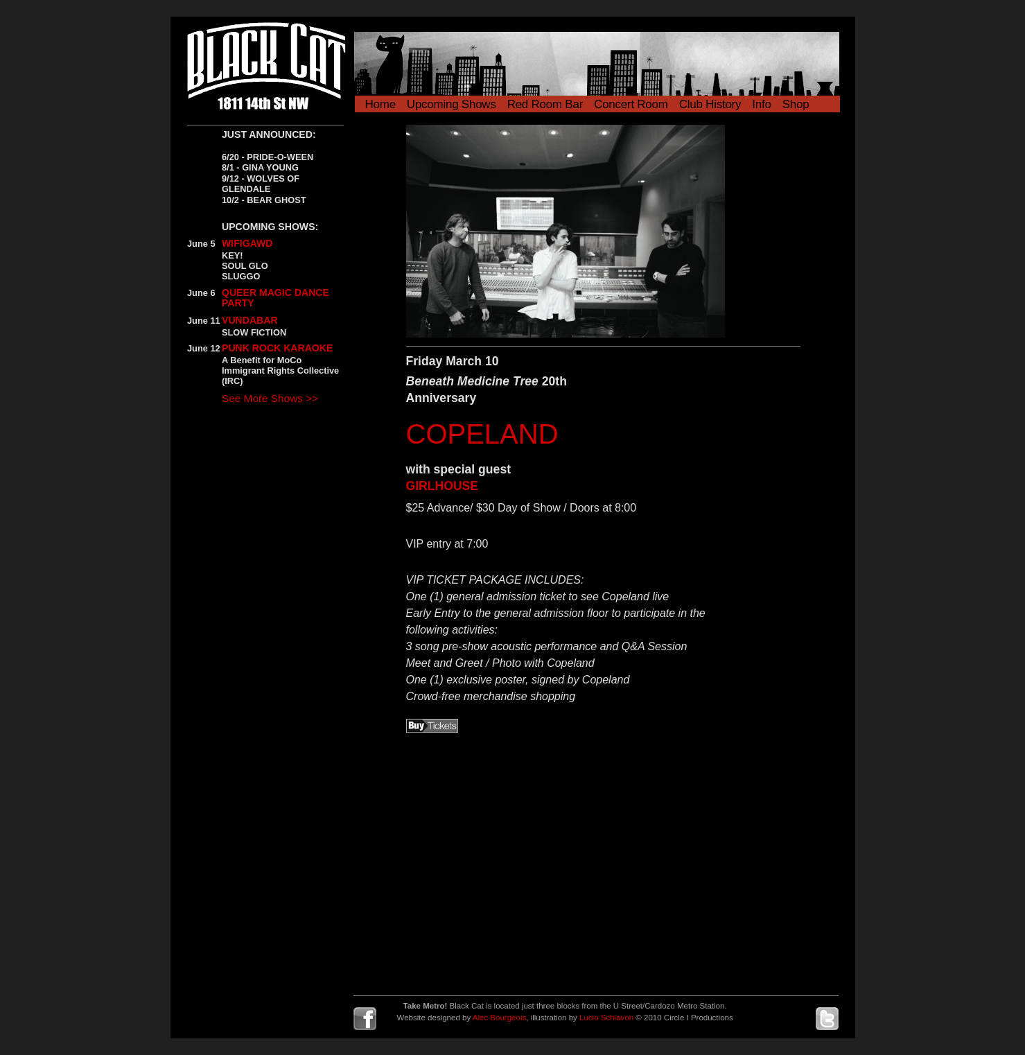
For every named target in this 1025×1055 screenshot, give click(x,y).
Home (380, 104)
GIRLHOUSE (442, 486)
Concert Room (631, 104)
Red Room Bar (545, 104)
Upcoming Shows (451, 104)
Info (761, 104)
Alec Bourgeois (499, 1017)
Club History (710, 104)
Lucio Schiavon (606, 1017)
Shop (795, 104)
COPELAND (482, 434)
